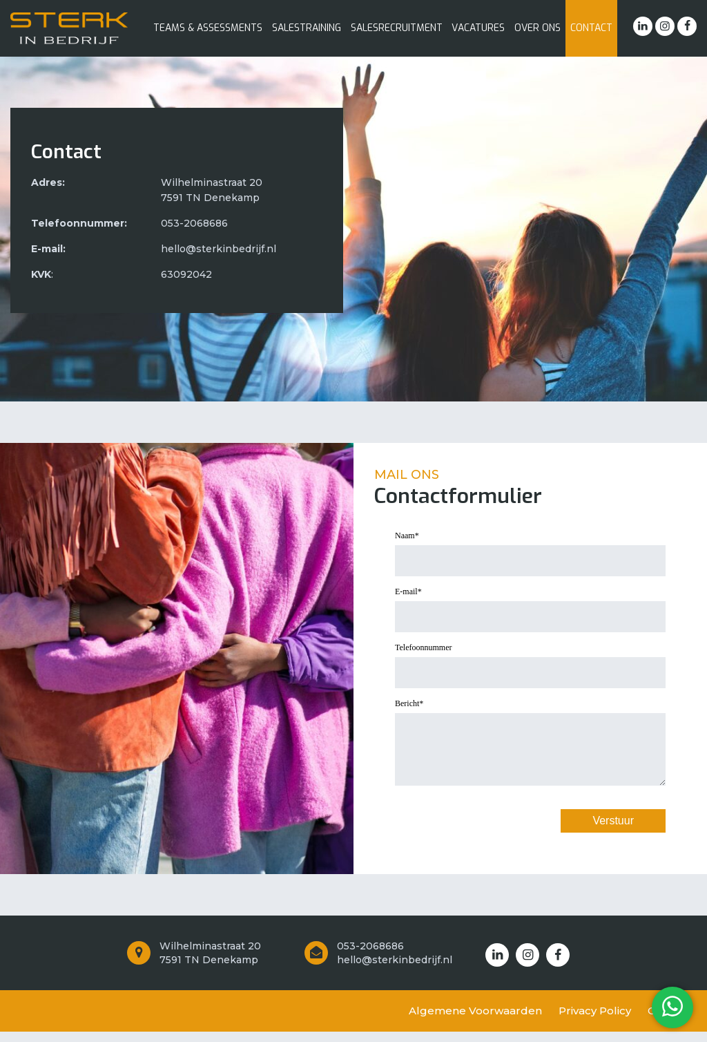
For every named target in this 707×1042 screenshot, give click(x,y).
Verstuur (613, 831)
